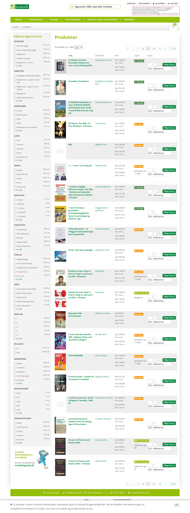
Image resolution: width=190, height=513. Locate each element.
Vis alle (18, 66)
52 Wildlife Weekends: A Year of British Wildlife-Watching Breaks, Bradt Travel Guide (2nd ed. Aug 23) (80, 107)
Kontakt (131, 3)
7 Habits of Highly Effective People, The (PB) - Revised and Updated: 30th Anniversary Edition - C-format (80, 192)
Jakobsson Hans (102, 250)
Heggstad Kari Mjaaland (101, 209)
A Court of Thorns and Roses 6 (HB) (79, 441)
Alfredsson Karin (102, 313)
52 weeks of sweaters (78, 81)
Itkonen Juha (101, 165)
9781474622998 (75, 355)
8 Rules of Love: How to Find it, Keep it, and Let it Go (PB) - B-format (80, 274)
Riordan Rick (100, 334)
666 (70, 144)
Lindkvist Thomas (103, 418)
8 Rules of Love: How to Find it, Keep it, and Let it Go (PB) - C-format (80, 295)
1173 (172, 48)
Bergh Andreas (102, 376)
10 (153, 48)
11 (160, 48)
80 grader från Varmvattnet (75, 314)
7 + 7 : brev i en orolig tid (80, 165)
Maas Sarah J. (101, 440)
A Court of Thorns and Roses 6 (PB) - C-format (79, 462)
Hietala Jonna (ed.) (103, 60)
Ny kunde (158, 3)
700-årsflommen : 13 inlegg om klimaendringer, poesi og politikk (81, 232)
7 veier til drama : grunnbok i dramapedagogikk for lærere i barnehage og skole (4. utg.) (79, 213)
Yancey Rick (100, 123)
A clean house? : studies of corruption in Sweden (81, 378)
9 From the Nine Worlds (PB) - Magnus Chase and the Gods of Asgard (80, 337)
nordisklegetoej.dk (24, 465)
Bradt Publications (103, 102)
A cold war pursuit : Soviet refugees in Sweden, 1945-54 (81, 400)
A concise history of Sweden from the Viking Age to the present (79, 421)
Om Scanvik (144, 3)
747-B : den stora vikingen (80, 250)
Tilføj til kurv (169, 64)
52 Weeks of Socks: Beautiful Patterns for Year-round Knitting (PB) (80, 63)
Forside (15, 27)
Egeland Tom (101, 144)
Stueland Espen (102, 229)
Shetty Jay (99, 271)
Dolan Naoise (101, 355)
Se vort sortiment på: (32, 459)
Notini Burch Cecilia (104, 397)
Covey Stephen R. (103, 186)
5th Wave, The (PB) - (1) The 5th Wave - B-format (80, 124)
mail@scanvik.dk (140, 492)
